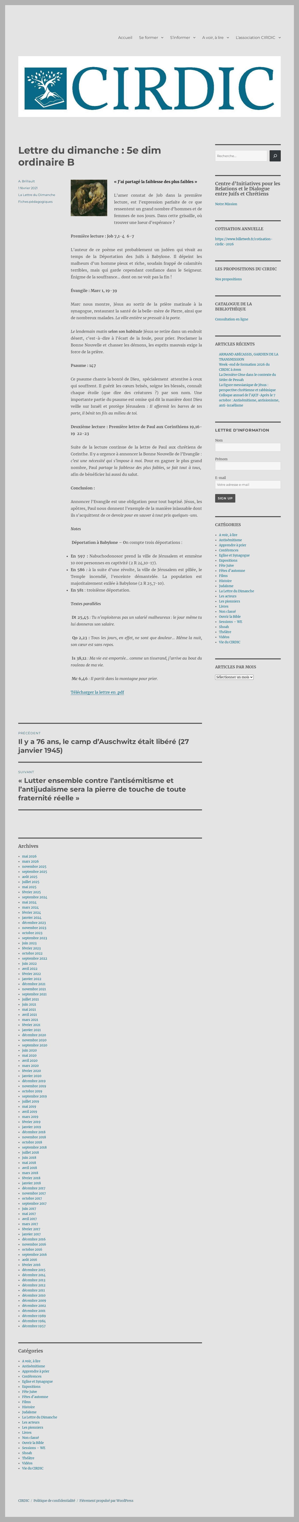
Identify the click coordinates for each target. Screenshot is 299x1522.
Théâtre (28, 1458)
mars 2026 (30, 861)
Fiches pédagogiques (35, 202)
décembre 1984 (34, 1321)
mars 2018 (30, 1173)
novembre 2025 (34, 867)
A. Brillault (26, 181)
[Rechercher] (275, 155)
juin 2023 (29, 943)
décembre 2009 (34, 1301)
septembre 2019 (34, 1096)
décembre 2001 (33, 1311)
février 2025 (31, 892)
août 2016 (29, 1260)
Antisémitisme (33, 1366)
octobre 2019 (32, 1091)
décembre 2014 (33, 1275)
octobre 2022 (32, 953)
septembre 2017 (34, 1204)
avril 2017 (29, 1219)
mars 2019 (30, 1117)
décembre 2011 (33, 1290)
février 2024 (31, 913)
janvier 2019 (31, 1127)
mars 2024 (30, 907)
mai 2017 (29, 1214)
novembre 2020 (34, 1040)
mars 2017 (30, 1224)
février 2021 (31, 1025)
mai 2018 (29, 1163)
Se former (148, 37)
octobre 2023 (32, 933)
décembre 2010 (33, 1295)
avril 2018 (29, 1168)
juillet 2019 (30, 1101)
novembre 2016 (34, 1244)
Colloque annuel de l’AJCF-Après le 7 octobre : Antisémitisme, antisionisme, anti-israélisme (249, 400)
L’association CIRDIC (255, 37)
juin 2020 (29, 1050)
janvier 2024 (31, 918)
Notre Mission (226, 204)
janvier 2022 (31, 979)
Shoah (27, 1453)
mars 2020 (30, 1066)
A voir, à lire (213, 37)
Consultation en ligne (231, 319)
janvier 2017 (31, 1234)
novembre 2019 (34, 1086)
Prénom (221, 459)
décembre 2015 (33, 1270)
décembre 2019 (34, 1081)
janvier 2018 (31, 1183)
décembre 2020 (34, 1035)
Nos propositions (228, 279)
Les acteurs (31, 1422)
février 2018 (31, 1178)
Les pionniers (32, 1427)
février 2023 (31, 948)
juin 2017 (29, 1209)
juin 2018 (29, 1158)
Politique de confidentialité (54, 1501)
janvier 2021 (31, 1030)
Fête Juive (29, 1392)
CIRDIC (23, 1501)
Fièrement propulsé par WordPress (106, 1501)
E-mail (220, 478)
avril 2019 (29, 1112)
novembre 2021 (34, 989)
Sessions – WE (33, 1448)
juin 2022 (29, 964)
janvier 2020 (31, 1076)
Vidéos (27, 1463)
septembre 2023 (34, 938)
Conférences (32, 1376)
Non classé (30, 1438)
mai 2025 (29, 887)
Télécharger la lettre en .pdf (97, 692)
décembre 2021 (33, 984)
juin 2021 (29, 1004)
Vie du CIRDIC (32, 1468)
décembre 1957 (34, 1326)
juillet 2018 (30, 1152)
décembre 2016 (34, 1239)
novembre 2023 (34, 928)
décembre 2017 (33, 1188)
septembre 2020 (34, 1045)
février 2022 (31, 974)
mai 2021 (29, 1010)
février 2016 (31, 1265)
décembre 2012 (33, 1285)
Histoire (28, 1407)
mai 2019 (29, 1107)
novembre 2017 (34, 1193)
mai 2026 (29, 856)
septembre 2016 (34, 1255)
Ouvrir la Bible (33, 1443)
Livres (27, 1433)
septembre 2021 (34, 994)
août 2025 (29, 877)
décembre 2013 (33, 1280)
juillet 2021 (30, 999)
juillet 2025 (30, 882)
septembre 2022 (34, 958)
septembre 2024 (34, 897)
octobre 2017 (32, 1198)
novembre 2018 (34, 1137)
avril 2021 (29, 1015)
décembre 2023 (34, 923)
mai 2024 (29, 902)
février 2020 (31, 1071)
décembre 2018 (33, 1132)
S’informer (180, 37)
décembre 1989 (34, 1316)
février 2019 (31, 1122)
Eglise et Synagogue (37, 1382)
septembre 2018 (34, 1147)
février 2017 (31, 1229)
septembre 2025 (34, 872)
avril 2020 (29, 1061)
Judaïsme (29, 1412)
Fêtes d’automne (35, 1397)
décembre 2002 (34, 1306)
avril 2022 (29, 969)
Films (26, 1402)
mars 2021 (30, 1020)
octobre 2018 (32, 1142)
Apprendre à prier (35, 1371)
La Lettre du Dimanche (36, 195)
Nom (219, 440)
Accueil (125, 37)
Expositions (31, 1387)
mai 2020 (29, 1055)
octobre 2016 (32, 1250)
